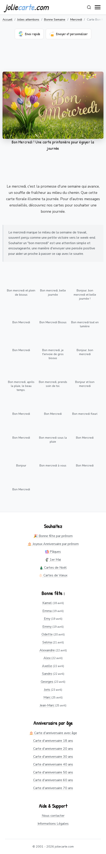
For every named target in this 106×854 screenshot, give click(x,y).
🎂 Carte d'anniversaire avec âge (53, 733)
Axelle (47, 666)
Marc (47, 697)
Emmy (47, 626)
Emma (47, 611)
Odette (47, 634)
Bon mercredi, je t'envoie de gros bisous (53, 354)
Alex (47, 658)
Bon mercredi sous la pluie (53, 440)
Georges (47, 681)
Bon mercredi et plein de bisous (21, 292)
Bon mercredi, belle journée (53, 292)
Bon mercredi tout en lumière (85, 324)
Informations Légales (53, 823)
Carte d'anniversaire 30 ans (53, 756)
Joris (47, 689)
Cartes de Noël (53, 567)
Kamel (47, 603)
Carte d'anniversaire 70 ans (53, 788)
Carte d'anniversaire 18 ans (53, 740)
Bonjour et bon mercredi (84, 384)
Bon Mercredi (21, 322)
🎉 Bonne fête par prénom (53, 536)
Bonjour (21, 466)
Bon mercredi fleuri (84, 414)
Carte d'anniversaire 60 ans (53, 780)
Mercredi (76, 19)
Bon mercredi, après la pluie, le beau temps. (21, 386)
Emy (47, 618)
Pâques (53, 551)
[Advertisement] (53, 58)
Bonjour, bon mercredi (85, 352)
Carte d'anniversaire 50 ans (53, 772)
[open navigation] (98, 7)
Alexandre (47, 650)
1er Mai (53, 559)
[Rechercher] (89, 7)
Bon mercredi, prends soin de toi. (53, 384)
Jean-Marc (47, 705)
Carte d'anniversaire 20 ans (53, 748)
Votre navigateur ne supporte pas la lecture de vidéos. (53, 105)
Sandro (47, 673)
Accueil (7, 19)
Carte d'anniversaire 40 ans (53, 764)
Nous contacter (53, 815)
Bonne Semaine (54, 19)
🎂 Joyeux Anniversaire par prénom (53, 544)
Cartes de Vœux (53, 575)
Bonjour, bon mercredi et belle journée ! (85, 294)
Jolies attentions (28, 19)
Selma (47, 642)
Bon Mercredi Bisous (53, 322)
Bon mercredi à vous (52, 466)
